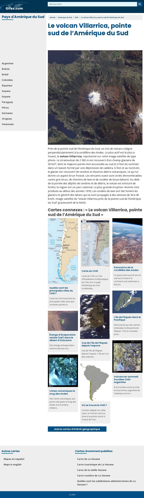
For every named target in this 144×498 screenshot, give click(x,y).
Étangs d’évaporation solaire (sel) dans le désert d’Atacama (62, 337)
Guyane (6, 96)
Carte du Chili (90, 271)
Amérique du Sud (65, 17)
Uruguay (7, 118)
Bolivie (6, 68)
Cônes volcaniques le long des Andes (62, 392)
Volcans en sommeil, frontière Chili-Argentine (126, 379)
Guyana (6, 91)
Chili (76, 17)
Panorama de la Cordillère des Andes (126, 269)
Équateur (7, 85)
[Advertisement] (23, 41)
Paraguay (7, 102)
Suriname (7, 113)
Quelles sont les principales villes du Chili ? (61, 290)
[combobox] (92, 4)
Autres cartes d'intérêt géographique (77, 429)
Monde (52, 17)
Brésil (5, 74)
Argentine (7, 63)
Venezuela (8, 124)
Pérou (5, 107)
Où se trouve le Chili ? (94, 405)
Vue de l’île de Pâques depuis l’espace (94, 344)
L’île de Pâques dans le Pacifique (127, 319)
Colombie (7, 79)
